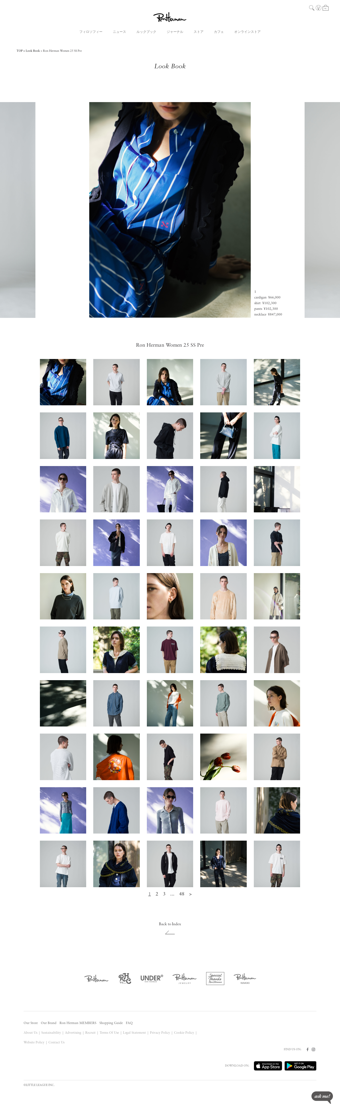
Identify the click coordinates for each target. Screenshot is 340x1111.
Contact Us (56, 1042)
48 (181, 894)
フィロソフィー (90, 32)
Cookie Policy (184, 1033)
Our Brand (48, 1023)
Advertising (73, 1033)
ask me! (322, 1097)
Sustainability (51, 1033)
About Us (30, 1033)
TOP (20, 51)
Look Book (33, 51)
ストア (199, 32)
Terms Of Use (109, 1033)
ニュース (119, 32)
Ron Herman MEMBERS (78, 1023)
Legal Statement (134, 1033)
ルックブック (146, 32)
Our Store (31, 1023)
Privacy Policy (160, 1033)
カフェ (219, 32)
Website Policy (34, 1042)
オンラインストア (247, 32)
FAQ (129, 1023)
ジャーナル (175, 32)
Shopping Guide (111, 1023)
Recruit (90, 1033)
